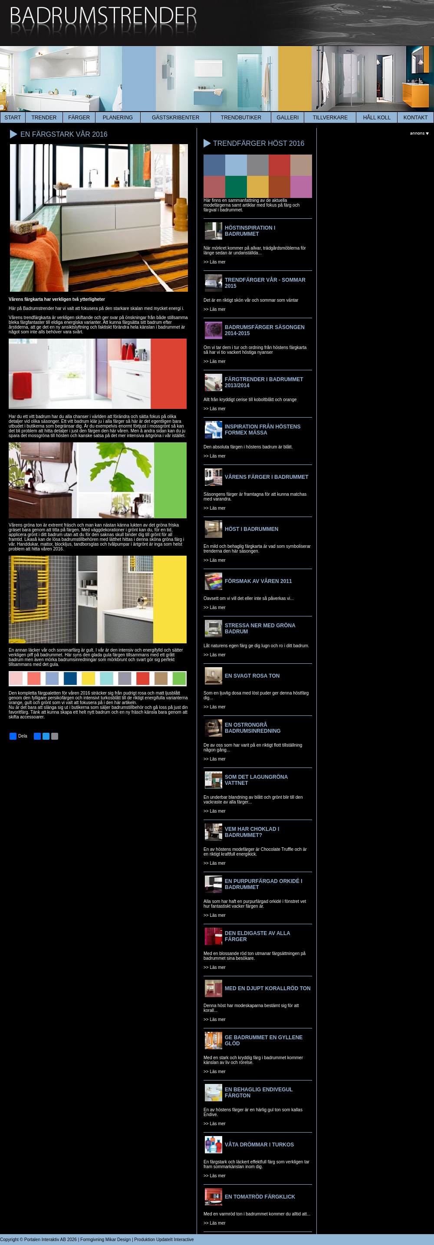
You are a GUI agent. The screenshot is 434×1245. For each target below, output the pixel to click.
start (12, 118)
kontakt (416, 118)
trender (43, 118)
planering (118, 118)
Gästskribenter (175, 118)
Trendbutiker (241, 118)
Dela (18, 736)
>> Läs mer (215, 262)
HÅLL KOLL (377, 118)
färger (79, 118)
